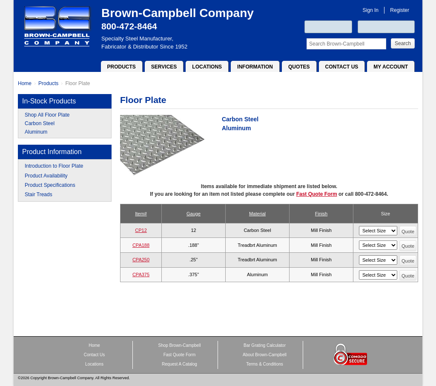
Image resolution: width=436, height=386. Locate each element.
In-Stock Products (49, 101)
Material (257, 213)
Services (164, 67)
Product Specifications (50, 185)
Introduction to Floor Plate (54, 166)
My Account (390, 67)
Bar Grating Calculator (265, 345)
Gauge (193, 213)
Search (403, 43)
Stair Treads (38, 194)
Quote (408, 231)
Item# (141, 213)
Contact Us (342, 67)
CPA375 (140, 274)
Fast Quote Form (316, 194)
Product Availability (46, 176)
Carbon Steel (39, 123)
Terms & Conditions (264, 364)
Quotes (299, 67)
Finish (321, 213)
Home (25, 83)
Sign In (371, 10)
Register (399, 10)
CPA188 (140, 245)
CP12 (141, 230)
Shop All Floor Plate (47, 115)
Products (121, 67)
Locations (207, 67)
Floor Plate (77, 83)
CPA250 (140, 259)
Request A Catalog (179, 364)
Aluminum (36, 132)
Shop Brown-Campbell (179, 345)
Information (255, 67)
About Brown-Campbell (265, 354)
